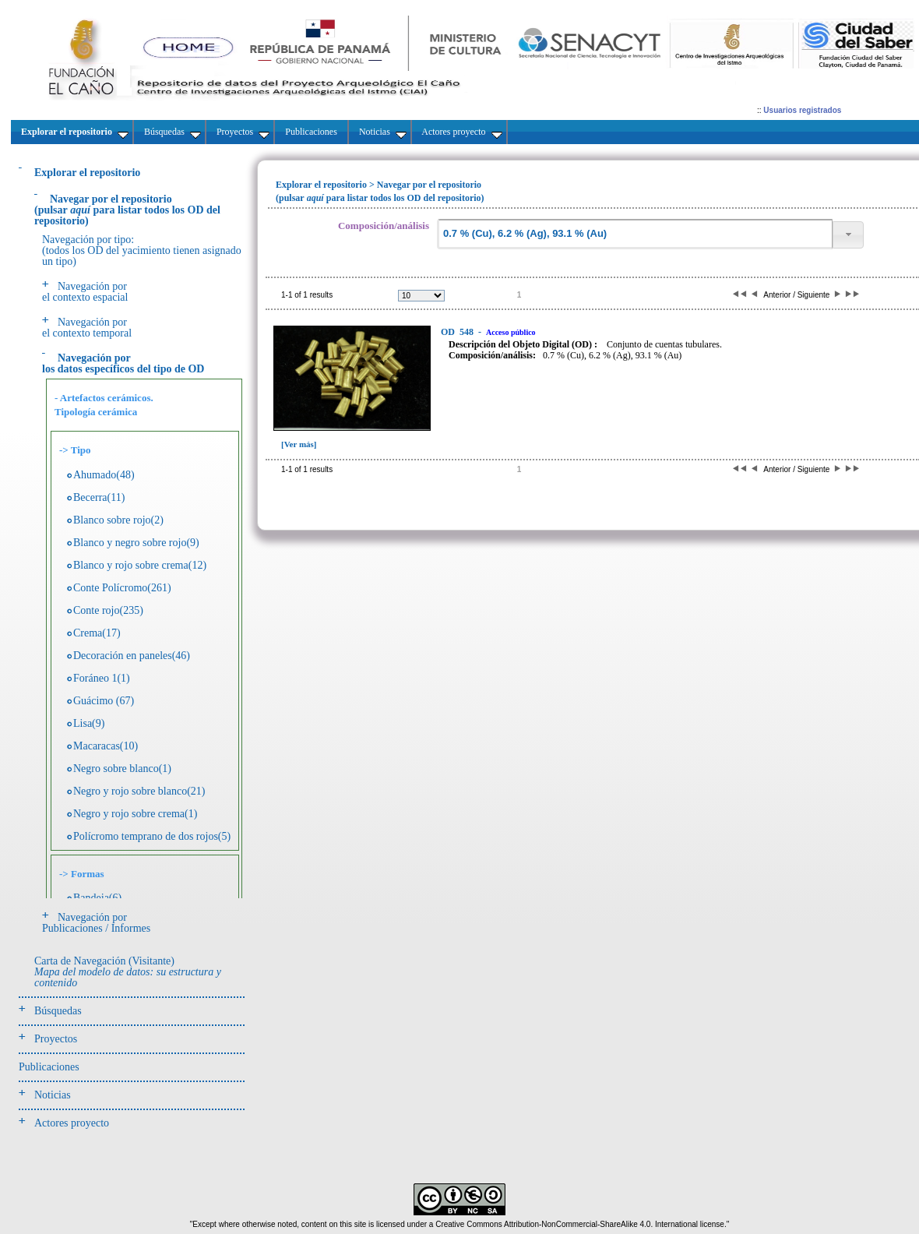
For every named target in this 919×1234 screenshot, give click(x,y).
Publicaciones (49, 1067)
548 (458, 331)
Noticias (52, 1095)
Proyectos (55, 1039)
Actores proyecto (71, 1123)
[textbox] (635, 234)
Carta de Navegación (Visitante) (127, 972)
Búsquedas (58, 1011)
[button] (848, 235)
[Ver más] (299, 444)
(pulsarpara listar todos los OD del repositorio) (127, 210)
